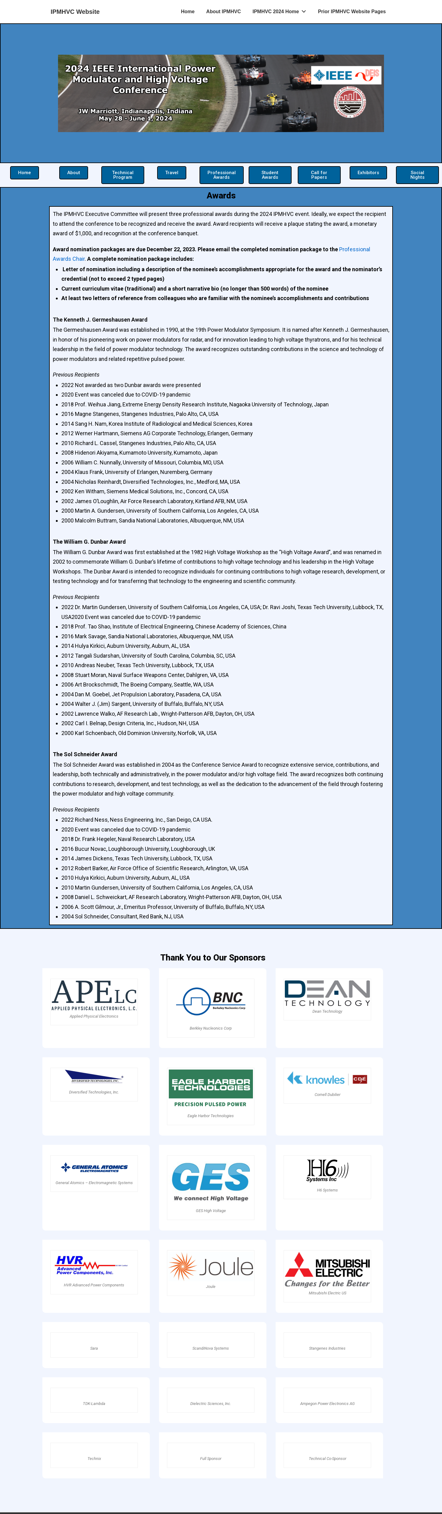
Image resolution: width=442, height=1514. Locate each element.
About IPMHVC (223, 11)
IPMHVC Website (75, 11)
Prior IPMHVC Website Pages (352, 11)
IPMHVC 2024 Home (281, 10)
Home (187, 11)
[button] (24, 172)
